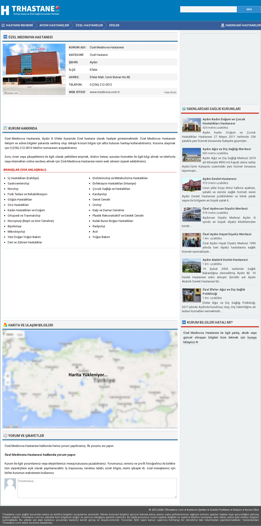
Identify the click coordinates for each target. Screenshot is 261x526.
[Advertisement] (90, 109)
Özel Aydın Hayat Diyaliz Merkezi (227, 234)
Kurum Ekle (252, 509)
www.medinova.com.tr (105, 92)
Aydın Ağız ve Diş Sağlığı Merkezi (227, 149)
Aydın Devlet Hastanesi (219, 179)
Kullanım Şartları (197, 509)
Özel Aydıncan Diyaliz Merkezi (225, 208)
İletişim (237, 509)
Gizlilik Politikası (220, 509)
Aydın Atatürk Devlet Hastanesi (225, 259)
